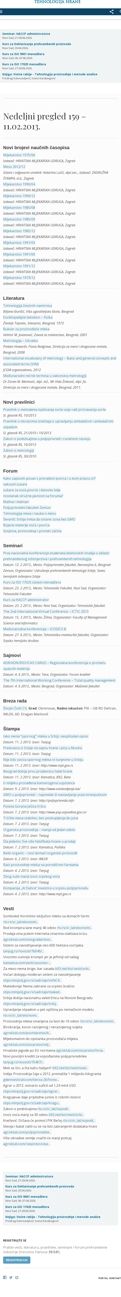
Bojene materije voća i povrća (26, 525)
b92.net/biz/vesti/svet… (70, 1068)
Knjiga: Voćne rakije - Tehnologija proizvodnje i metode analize (49, 74)
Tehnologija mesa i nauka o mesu (29, 513)
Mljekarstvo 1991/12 (19, 266)
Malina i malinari (16, 501)
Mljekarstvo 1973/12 (19, 277)
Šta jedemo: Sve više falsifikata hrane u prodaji (39, 841)
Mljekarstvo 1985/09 (19, 219)
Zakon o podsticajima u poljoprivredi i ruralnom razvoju (46, 438)
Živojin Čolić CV (15, 708)
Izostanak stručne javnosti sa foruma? (33, 496)
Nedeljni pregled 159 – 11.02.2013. (44, 120)
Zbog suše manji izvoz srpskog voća (31, 876)
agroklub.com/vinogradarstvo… (27, 939)
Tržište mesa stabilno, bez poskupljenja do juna (40, 818)
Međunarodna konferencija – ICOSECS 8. (35, 629)
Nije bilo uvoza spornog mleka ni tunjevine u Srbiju (43, 759)
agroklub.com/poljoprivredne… (27, 1132)
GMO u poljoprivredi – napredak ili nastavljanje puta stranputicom (55, 794)
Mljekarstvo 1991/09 (19, 254)
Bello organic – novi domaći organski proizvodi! (40, 853)
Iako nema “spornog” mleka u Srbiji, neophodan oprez (46, 736)
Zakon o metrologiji (18, 450)
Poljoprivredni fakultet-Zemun (27, 507)
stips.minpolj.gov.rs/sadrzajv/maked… (32, 992)
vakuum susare (15, 484)
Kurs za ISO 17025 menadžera (24, 64)
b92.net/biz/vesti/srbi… (73, 968)
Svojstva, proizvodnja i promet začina (32, 531)
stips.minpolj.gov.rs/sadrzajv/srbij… (30, 1003)
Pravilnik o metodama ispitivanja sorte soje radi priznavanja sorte (54, 409)
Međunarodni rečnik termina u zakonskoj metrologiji (44, 375)
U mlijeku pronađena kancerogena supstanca (39, 783)
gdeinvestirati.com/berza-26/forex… (31, 1079)
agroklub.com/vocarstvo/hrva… (80, 1050)
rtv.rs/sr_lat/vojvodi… (53, 1109)
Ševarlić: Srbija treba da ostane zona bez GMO (39, 519)
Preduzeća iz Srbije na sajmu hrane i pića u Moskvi (42, 748)
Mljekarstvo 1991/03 (19, 242)
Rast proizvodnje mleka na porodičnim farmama (41, 864)
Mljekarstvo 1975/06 (19, 155)
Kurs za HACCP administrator (26, 599)
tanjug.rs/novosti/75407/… (23, 1062)
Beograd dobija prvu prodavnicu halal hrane (37, 771)
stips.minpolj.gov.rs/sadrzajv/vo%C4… (32, 980)
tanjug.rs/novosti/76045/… (23, 951)
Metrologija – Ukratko (20, 340)
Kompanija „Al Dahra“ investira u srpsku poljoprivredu (45, 888)
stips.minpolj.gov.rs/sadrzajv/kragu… (31, 1103)
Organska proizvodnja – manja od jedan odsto (39, 829)
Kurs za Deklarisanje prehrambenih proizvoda (36, 44)
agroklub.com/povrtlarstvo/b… (27, 1033)
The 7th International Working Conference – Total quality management (59, 680)
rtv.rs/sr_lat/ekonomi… (21, 922)
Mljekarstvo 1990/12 (19, 196)
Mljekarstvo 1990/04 (19, 184)
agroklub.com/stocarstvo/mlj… (27, 1044)
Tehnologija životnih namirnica (27, 305)
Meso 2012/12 (14, 166)
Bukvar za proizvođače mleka (26, 329)
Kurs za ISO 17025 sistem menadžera (32, 582)
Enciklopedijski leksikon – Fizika (28, 317)
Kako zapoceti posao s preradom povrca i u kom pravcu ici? (49, 478)
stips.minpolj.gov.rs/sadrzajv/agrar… (31, 1091)
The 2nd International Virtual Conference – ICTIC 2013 (46, 611)
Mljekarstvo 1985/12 (19, 231)
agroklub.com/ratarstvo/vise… (26, 1144)
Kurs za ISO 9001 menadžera (23, 54)
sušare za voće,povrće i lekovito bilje (31, 490)
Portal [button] (103, 1278)
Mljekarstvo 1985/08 (19, 207)
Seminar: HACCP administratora (26, 34)
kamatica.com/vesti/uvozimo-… (27, 962)
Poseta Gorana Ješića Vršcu (24, 806)
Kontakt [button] (115, 1278)
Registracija (17, 1260)
